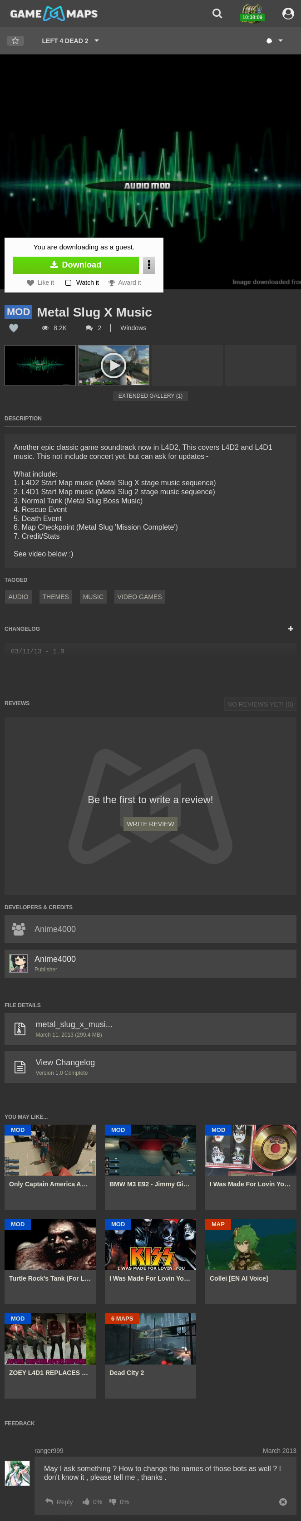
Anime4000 (55, 959)
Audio (18, 596)
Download (76, 264)
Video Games (140, 596)
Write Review (150, 824)
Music (93, 596)
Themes (56, 596)
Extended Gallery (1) (150, 396)
